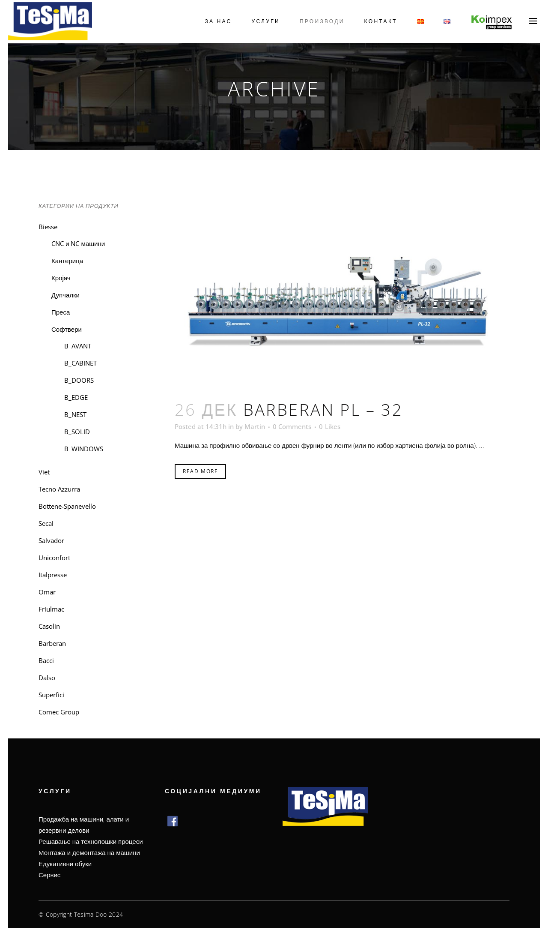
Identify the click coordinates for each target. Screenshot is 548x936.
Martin (254, 426)
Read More (200, 471)
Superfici (51, 694)
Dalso (47, 677)
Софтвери (66, 329)
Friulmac (51, 609)
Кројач (61, 277)
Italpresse (53, 574)
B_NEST (75, 414)
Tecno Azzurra (59, 489)
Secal (46, 523)
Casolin (49, 626)
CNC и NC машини (78, 243)
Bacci (46, 660)
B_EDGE (76, 397)
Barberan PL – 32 (323, 409)
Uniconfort (54, 557)
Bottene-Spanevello (67, 506)
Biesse (48, 226)
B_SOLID (77, 431)
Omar (47, 592)
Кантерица (67, 260)
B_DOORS (79, 380)
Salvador (51, 540)
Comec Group (59, 712)
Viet (44, 472)
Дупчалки (65, 295)
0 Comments (292, 426)
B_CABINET (80, 363)
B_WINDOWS (83, 448)
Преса (60, 312)
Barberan (52, 643)
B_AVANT (77, 346)
